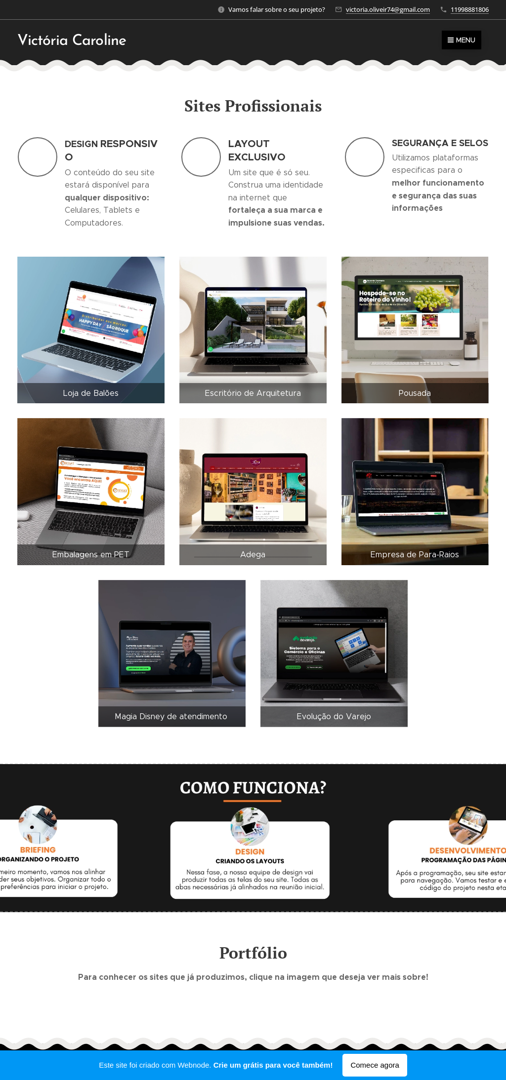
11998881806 (470, 9)
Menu (461, 40)
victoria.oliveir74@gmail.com (388, 9)
